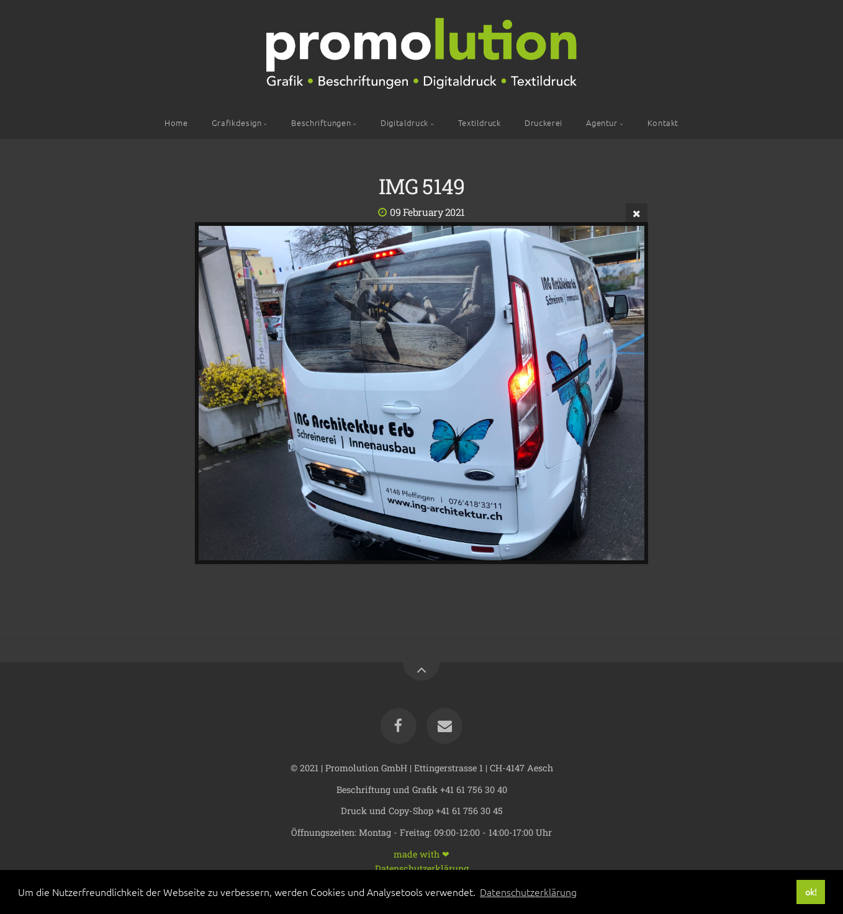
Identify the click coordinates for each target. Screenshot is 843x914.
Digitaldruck (404, 122)
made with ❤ (421, 853)
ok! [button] (811, 891)
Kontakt (662, 122)
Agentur (601, 122)
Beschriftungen (321, 122)
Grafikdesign (237, 122)
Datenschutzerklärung (422, 868)
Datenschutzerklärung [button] (528, 891)
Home (176, 122)
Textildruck (479, 122)
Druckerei (543, 122)
